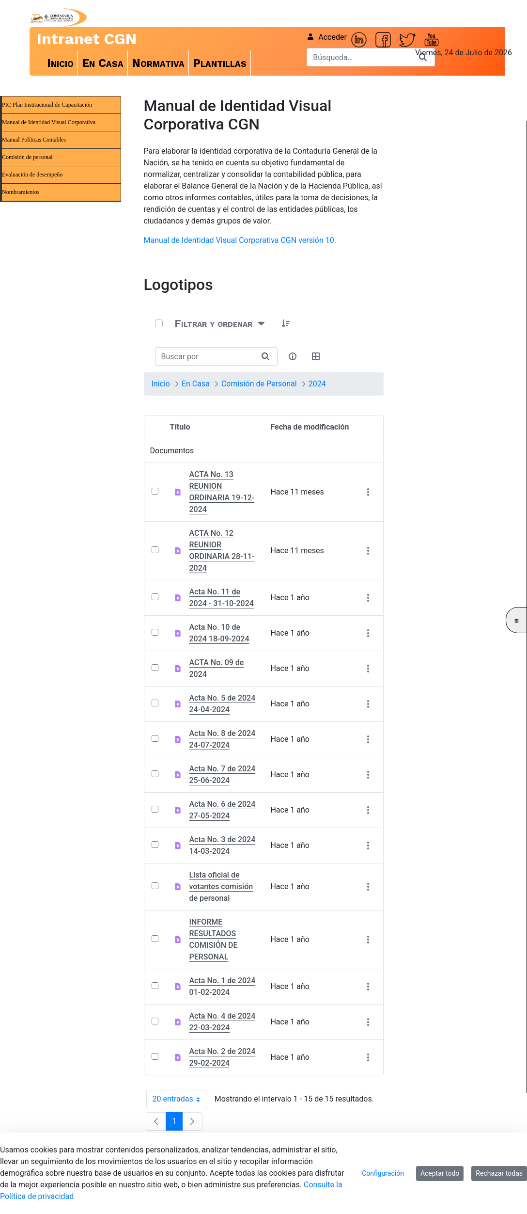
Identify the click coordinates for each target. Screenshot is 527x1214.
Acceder (327, 37)
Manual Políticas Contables (34, 139)
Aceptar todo (439, 1173)
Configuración (383, 1173)
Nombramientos (20, 192)
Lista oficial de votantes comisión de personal (221, 886)
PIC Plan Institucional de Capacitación (47, 104)
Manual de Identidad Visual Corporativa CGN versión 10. (240, 240)
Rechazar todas (499, 1173)
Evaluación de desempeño (32, 174)
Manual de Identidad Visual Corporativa (48, 122)
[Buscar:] (204, 356)
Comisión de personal (27, 157)
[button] (286, 323)
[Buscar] (359, 57)
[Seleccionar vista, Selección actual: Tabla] (316, 356)
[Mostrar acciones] (368, 491)
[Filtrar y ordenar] (220, 323)
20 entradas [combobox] (180, 1099)
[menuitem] (60, 63)
